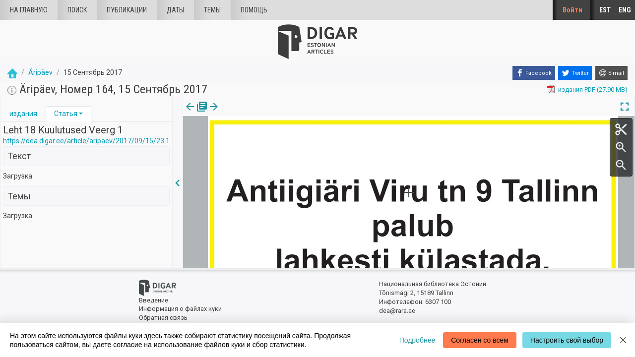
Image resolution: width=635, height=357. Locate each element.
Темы (212, 10)
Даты (175, 10)
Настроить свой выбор (566, 340)
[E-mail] (611, 73)
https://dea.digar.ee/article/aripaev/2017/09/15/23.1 (86, 141)
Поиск (77, 10)
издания (23, 114)
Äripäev (40, 72)
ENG (625, 10)
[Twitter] (575, 73)
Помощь (254, 10)
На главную (29, 10)
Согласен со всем (479, 340)
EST (605, 10)
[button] (81, 113)
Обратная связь (163, 317)
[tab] (23, 113)
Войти (572, 10)
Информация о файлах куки (180, 308)
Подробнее (417, 340)
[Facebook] (533, 73)
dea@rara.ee (397, 310)
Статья (65, 114)
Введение (153, 300)
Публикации (127, 10)
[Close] (623, 340)
